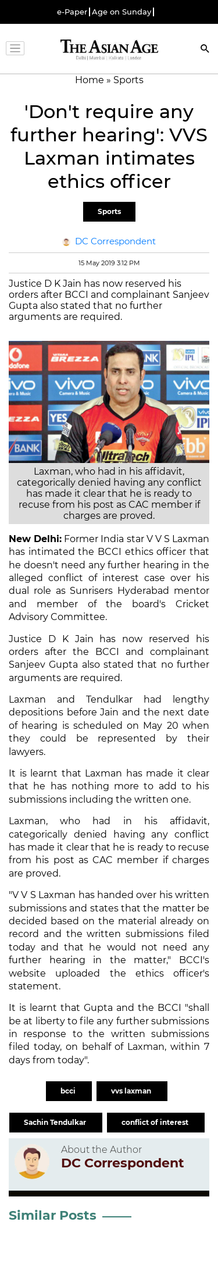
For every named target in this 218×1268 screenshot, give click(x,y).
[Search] (205, 50)
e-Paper (72, 12)
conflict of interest (155, 1122)
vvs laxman (132, 1091)
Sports (109, 211)
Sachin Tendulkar (56, 1122)
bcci (68, 1091)
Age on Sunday (121, 12)
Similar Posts (53, 1215)
